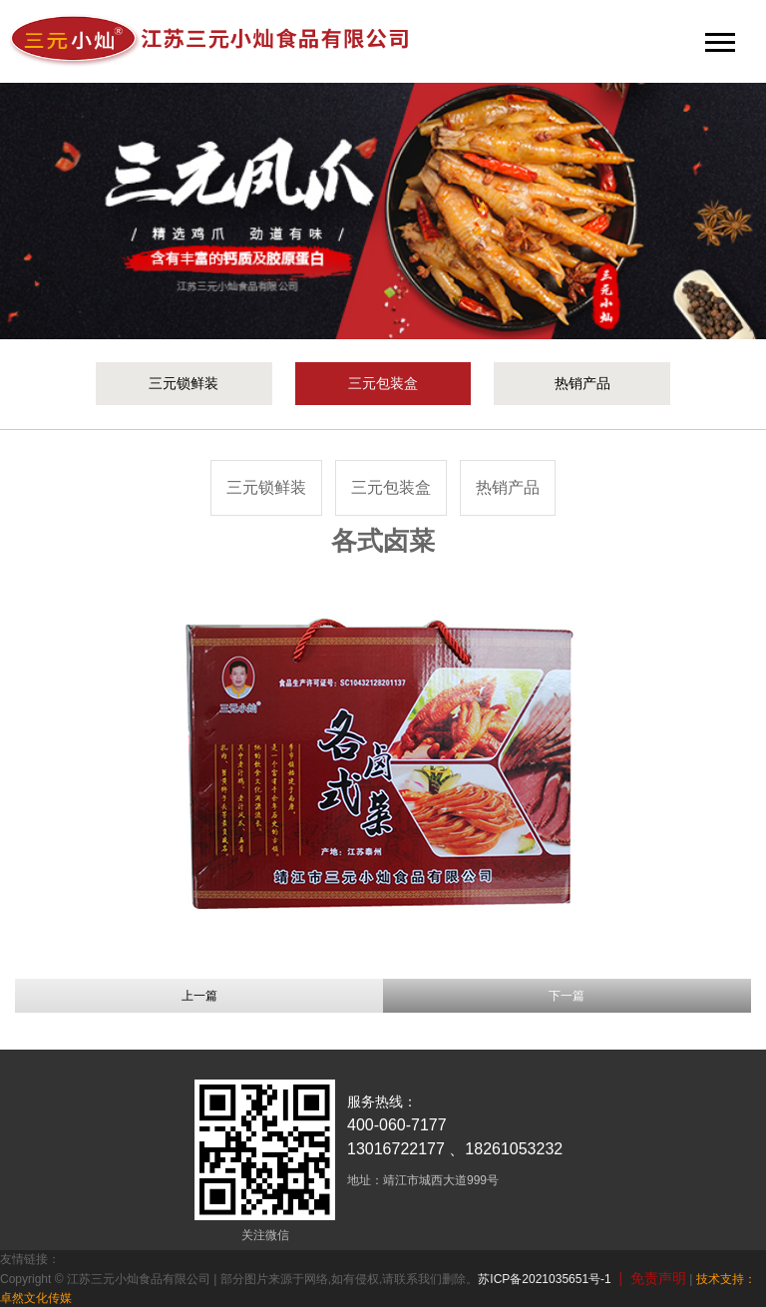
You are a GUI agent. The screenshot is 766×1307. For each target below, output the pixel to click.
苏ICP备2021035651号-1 (544, 1279)
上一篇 (199, 996)
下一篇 (566, 996)
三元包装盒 (383, 383)
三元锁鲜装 (183, 383)
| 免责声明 (648, 1278)
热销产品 (582, 383)
